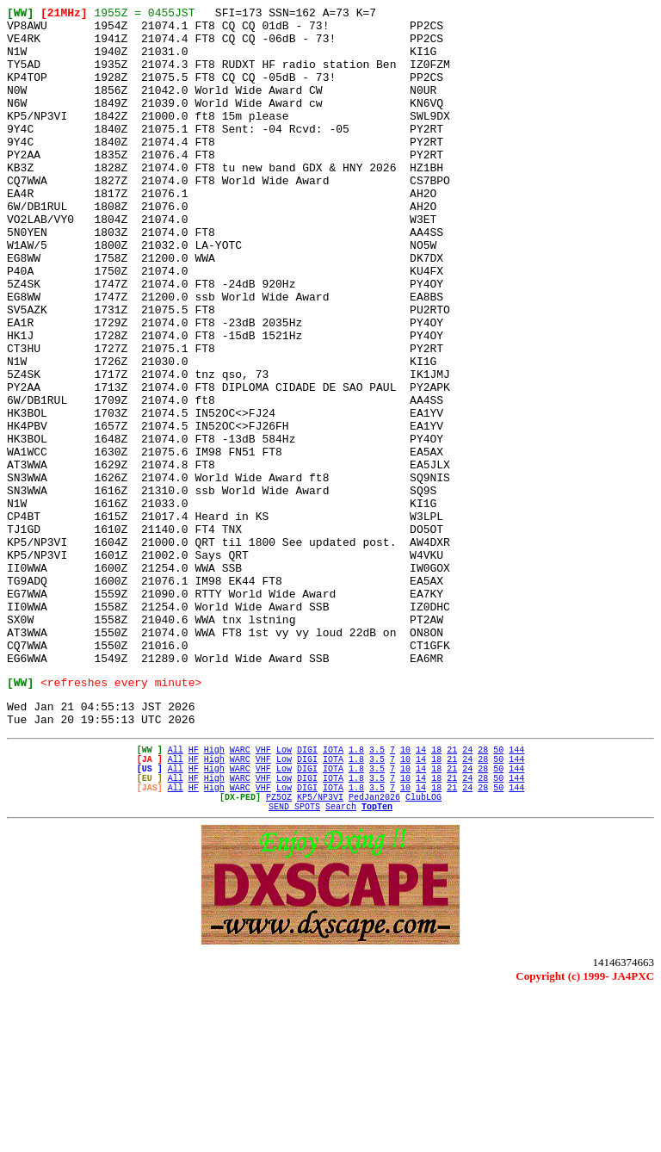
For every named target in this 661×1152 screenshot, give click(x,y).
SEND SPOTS (294, 963)
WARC (240, 891)
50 (498, 891)
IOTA (333, 891)
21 (452, 891)
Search (340, 963)
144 (516, 891)
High (214, 891)
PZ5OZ (279, 951)
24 (467, 891)
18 (436, 891)
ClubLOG (423, 951)
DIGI (307, 891)
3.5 (377, 891)
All (175, 891)
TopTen (376, 963)
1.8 (356, 891)
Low (284, 891)
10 (405, 891)
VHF (263, 891)
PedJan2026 (374, 951)
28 (483, 891)
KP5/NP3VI (320, 951)
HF (193, 891)
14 (421, 891)
